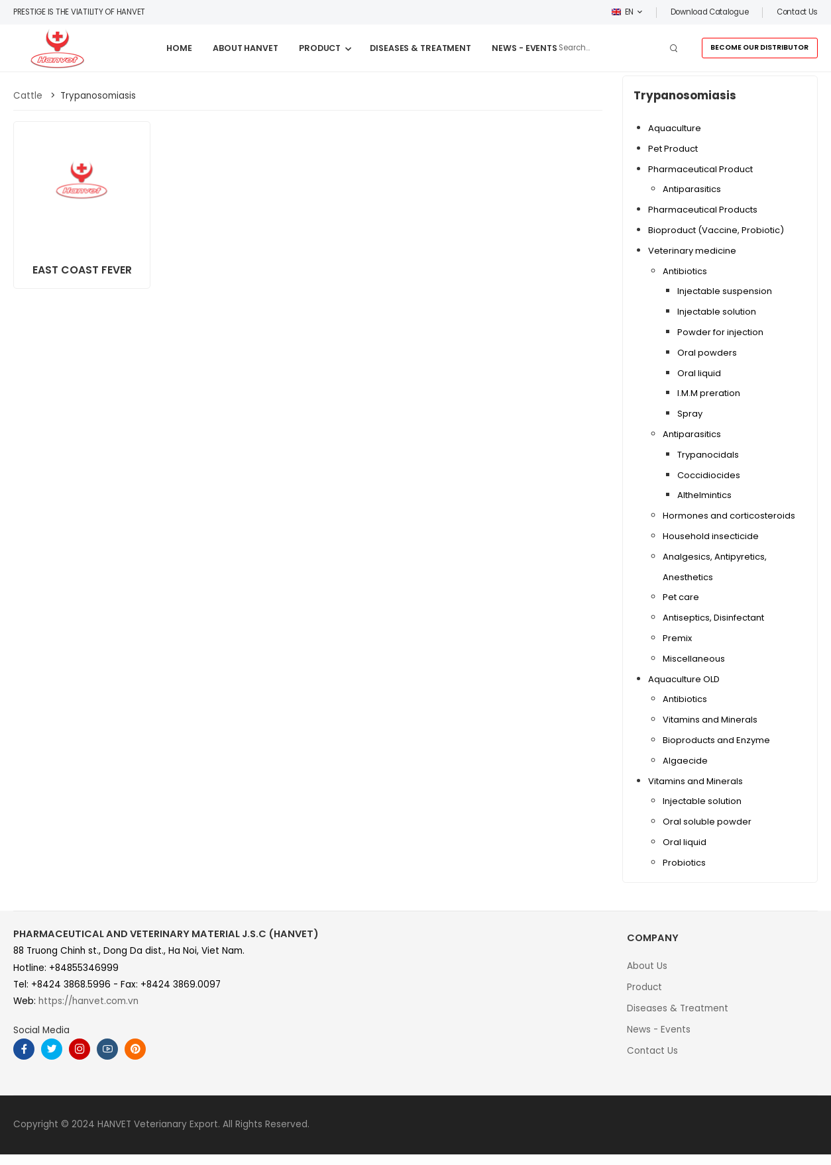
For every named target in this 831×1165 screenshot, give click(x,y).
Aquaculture (674, 128)
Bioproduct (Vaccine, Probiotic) (716, 230)
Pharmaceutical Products (702, 209)
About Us (647, 966)
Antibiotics (685, 271)
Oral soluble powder (707, 821)
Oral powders (707, 352)
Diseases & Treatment (677, 1008)
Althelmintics (704, 495)
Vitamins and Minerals (710, 719)
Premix (677, 638)
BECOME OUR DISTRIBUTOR (759, 47)
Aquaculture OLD (684, 679)
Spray (689, 413)
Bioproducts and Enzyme (716, 740)
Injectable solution (716, 311)
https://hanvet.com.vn (88, 1001)
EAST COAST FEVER (82, 270)
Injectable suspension (724, 291)
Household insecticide (711, 536)
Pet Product (673, 148)
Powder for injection (720, 332)
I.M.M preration (708, 393)
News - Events (659, 1029)
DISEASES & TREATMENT (420, 48)
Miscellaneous (694, 658)
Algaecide (685, 760)
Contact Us (652, 1050)
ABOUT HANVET (245, 48)
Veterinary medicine (692, 250)
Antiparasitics (692, 189)
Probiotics (684, 862)
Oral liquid (699, 373)
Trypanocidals (708, 454)
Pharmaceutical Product (700, 169)
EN (623, 12)
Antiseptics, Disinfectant (713, 617)
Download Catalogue (709, 12)
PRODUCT (320, 48)
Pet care (681, 597)
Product (644, 987)
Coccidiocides (708, 475)
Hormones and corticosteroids (729, 515)
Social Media (41, 1030)
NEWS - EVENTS (524, 48)
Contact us (797, 12)
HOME (179, 48)
